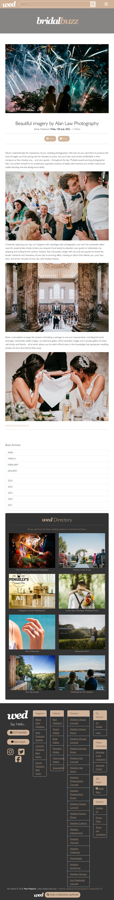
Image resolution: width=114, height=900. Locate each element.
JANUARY (12, 470)
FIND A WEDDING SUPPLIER (62, 894)
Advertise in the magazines (100, 756)
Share (50, 138)
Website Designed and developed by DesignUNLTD (80, 889)
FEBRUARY (13, 464)
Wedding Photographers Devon (76, 794)
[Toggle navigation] (106, 4)
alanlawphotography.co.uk (17, 425)
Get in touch (18, 741)
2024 (10, 486)
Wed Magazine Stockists (39, 736)
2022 (10, 498)
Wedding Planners (78, 874)
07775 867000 (18, 732)
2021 (10, 505)
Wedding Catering (78, 823)
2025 (10, 480)
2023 (10, 492)
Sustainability (58, 767)
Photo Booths (76, 858)
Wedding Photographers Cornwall (76, 781)
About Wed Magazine (39, 723)
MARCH (12, 458)
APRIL (11, 452)
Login (98, 732)
